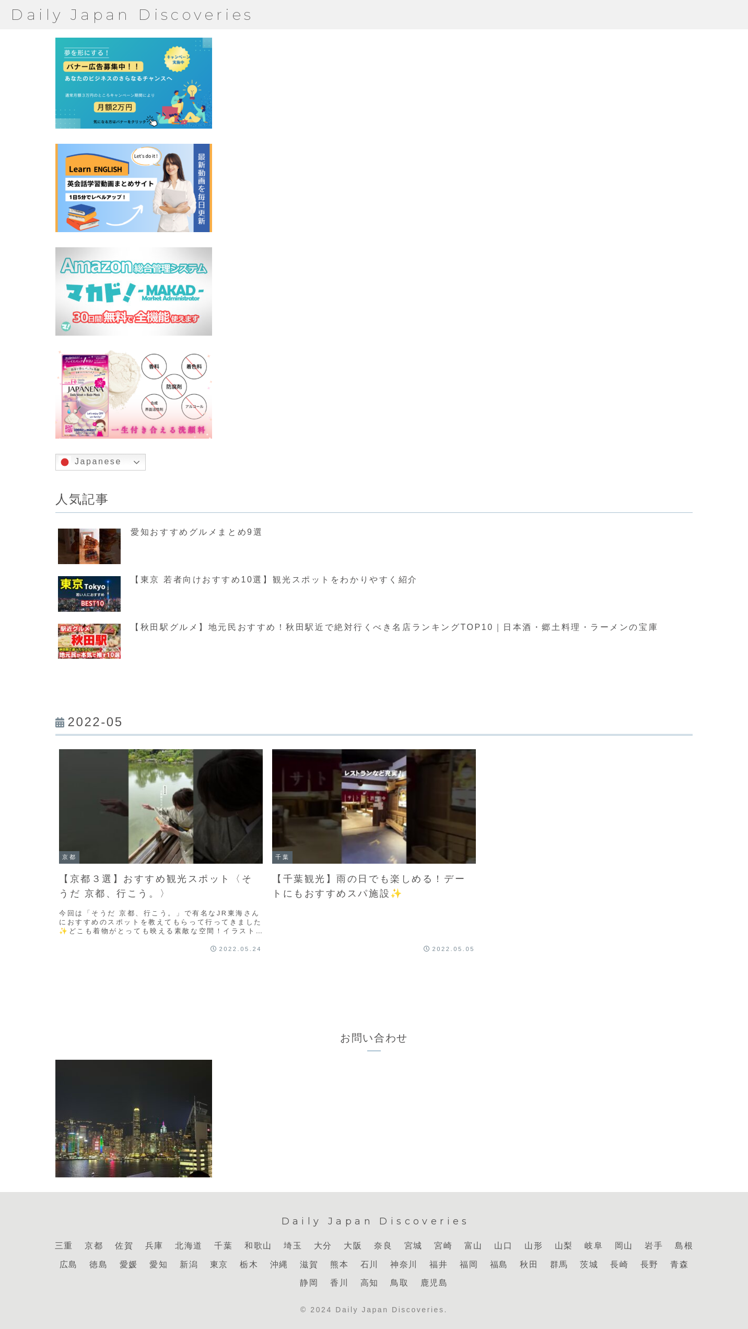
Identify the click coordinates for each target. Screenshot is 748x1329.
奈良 (383, 1246)
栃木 (249, 1264)
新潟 (189, 1264)
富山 (473, 1246)
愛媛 (129, 1264)
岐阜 (594, 1246)
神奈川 (404, 1264)
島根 (684, 1246)
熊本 (339, 1264)
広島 (69, 1264)
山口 (503, 1246)
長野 (649, 1264)
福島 (499, 1264)
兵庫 (154, 1246)
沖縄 (279, 1264)
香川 (339, 1283)
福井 (438, 1264)
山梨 (564, 1246)
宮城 (413, 1246)
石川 (369, 1264)
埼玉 (293, 1246)
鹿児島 (434, 1283)
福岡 (469, 1264)
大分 (323, 1246)
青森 (679, 1264)
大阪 (353, 1246)
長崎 (619, 1264)
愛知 (158, 1264)
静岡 (309, 1283)
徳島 (98, 1264)
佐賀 (124, 1246)
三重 (64, 1246)
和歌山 (258, 1246)
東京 (219, 1264)
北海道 (189, 1246)
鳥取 (399, 1283)
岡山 (624, 1246)
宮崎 (443, 1246)
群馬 (559, 1264)
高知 (369, 1283)
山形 (533, 1246)
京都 (94, 1246)
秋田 (529, 1264)
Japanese (90, 462)
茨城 (589, 1264)
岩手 (654, 1246)
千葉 (223, 1246)
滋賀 (309, 1264)
